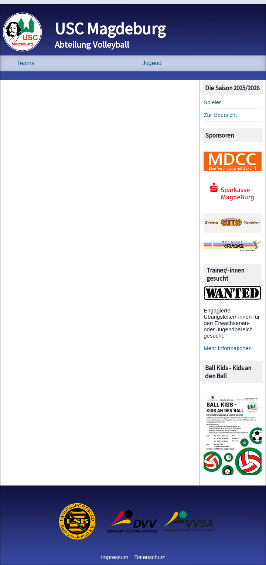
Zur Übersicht (220, 115)
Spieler (212, 102)
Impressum (114, 557)
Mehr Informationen (228, 348)
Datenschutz (149, 557)
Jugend (151, 63)
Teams (25, 63)
